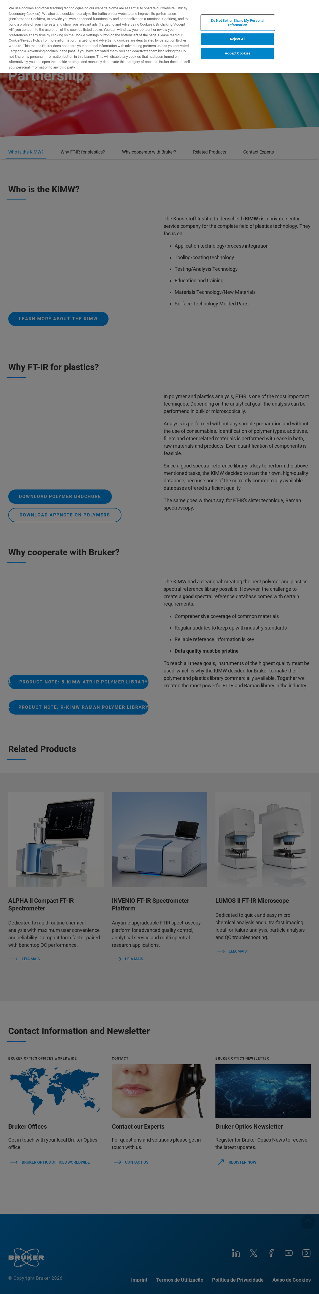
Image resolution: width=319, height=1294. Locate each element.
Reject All (237, 39)
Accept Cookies (237, 53)
